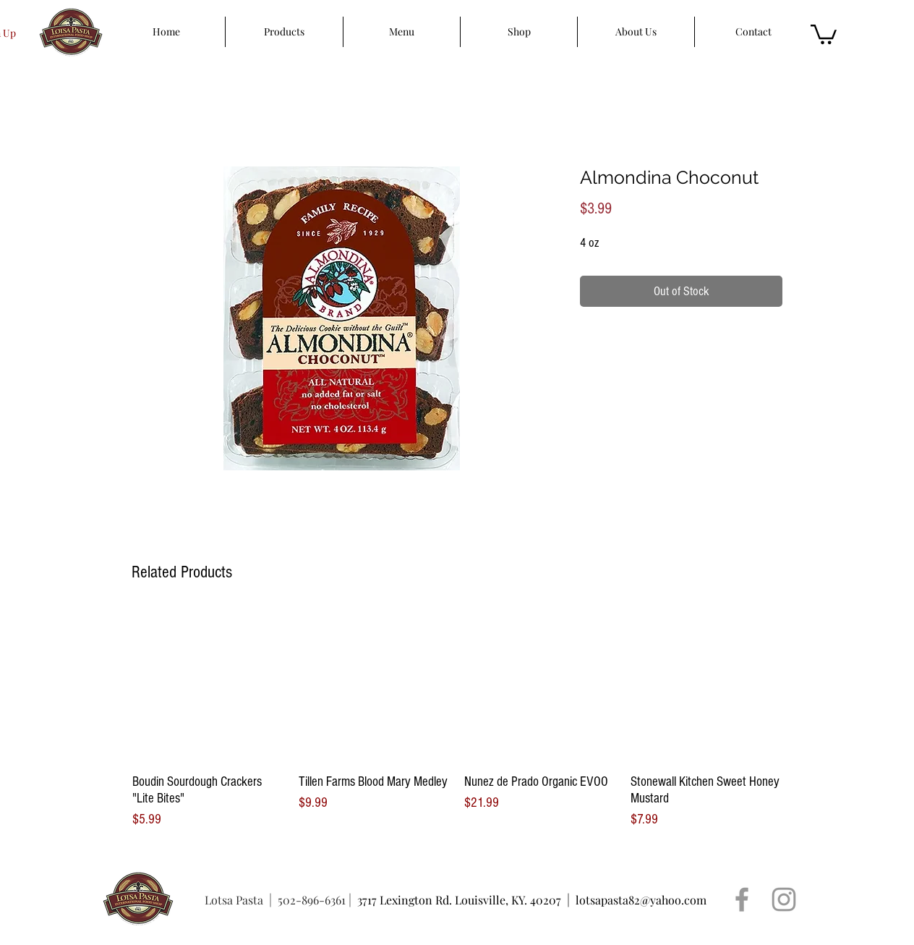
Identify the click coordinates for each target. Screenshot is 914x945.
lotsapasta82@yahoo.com (641, 899)
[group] (457, 720)
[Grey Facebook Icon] (742, 899)
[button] (824, 33)
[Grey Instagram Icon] (784, 899)
